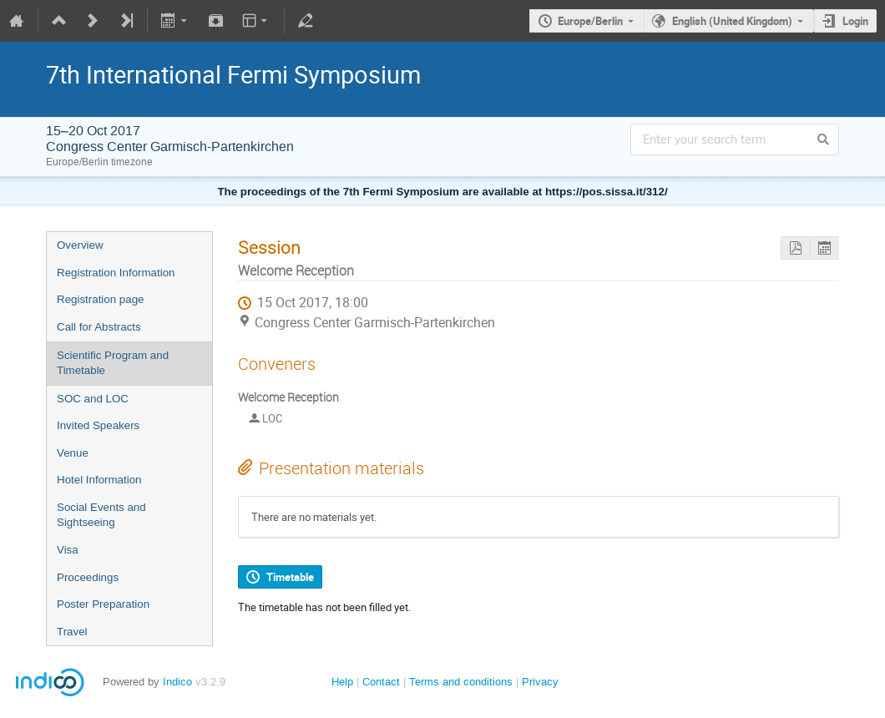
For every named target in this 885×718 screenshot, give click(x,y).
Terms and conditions (461, 682)
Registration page (100, 299)
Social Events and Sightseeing (101, 515)
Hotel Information (99, 479)
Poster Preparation (103, 604)
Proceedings (88, 577)
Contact (381, 682)
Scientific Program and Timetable (113, 363)
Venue (72, 453)
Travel (72, 631)
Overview (80, 245)
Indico (177, 682)
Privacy (540, 682)
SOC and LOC (93, 398)
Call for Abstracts (99, 327)
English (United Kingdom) (732, 20)
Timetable (290, 576)
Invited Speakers (98, 425)
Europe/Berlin (590, 20)
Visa (67, 550)
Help (342, 682)
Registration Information (116, 272)
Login (855, 20)
